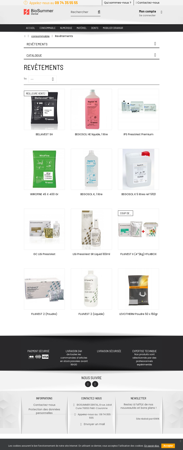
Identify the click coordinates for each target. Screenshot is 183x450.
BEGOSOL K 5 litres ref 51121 (139, 194)
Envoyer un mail (91, 424)
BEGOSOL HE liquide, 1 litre (91, 134)
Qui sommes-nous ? (117, 3)
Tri (25, 78)
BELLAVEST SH (44, 134)
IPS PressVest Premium (138, 134)
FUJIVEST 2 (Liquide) (91, 314)
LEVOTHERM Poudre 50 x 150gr (138, 314)
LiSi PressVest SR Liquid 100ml (91, 254)
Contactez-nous (147, 3)
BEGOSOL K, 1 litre (91, 194)
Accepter (168, 446)
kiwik (156, 435)
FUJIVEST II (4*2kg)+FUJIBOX (138, 254)
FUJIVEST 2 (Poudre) (44, 314)
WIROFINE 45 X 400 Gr (44, 194)
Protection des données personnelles (44, 410)
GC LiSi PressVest (44, 254)
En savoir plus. (151, 446)
